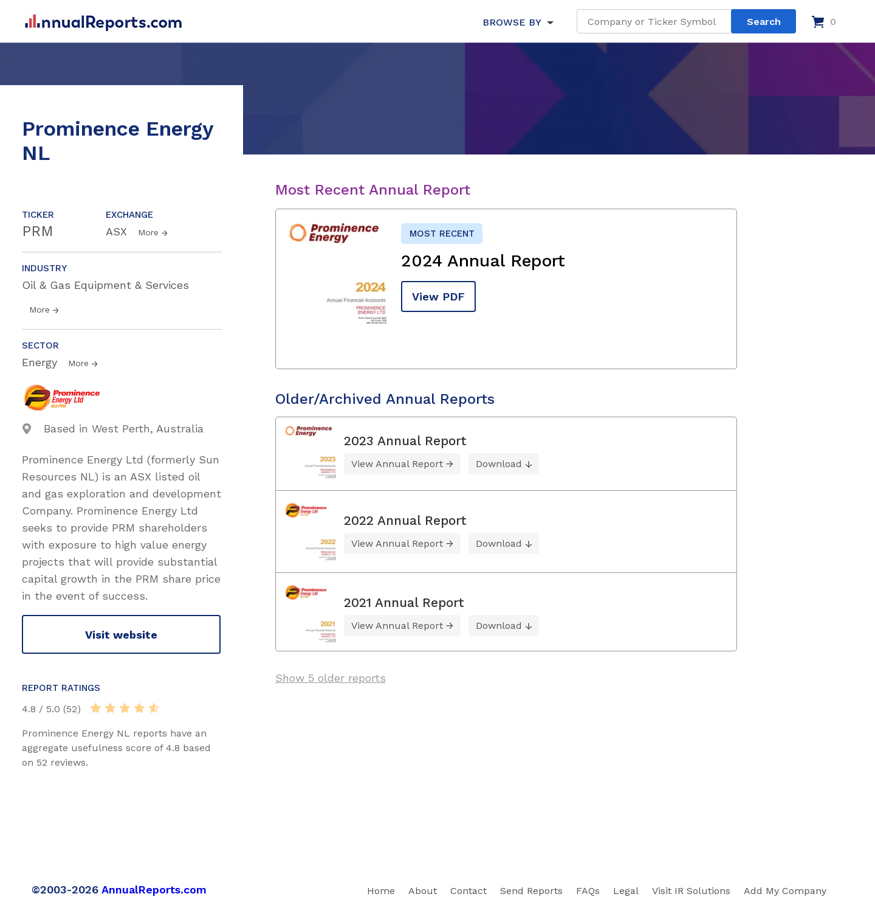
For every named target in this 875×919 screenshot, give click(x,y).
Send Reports (531, 890)
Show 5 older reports (330, 677)
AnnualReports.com (154, 889)
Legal (626, 890)
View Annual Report (397, 464)
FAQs (588, 890)
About (422, 890)
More (148, 232)
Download (499, 464)
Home (381, 890)
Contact (468, 890)
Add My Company (785, 890)
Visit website (121, 634)
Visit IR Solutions (691, 890)
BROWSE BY (511, 22)
